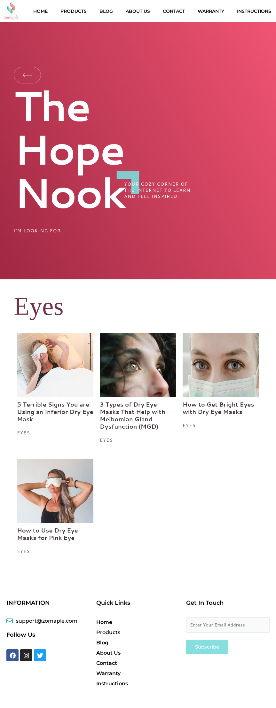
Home (40, 11)
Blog (106, 11)
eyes (23, 433)
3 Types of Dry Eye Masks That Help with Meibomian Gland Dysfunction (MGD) (132, 415)
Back (27, 75)
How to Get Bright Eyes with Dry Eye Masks (218, 408)
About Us (138, 11)
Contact (174, 11)
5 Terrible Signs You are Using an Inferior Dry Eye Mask (55, 411)
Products (73, 11)
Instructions (254, 11)
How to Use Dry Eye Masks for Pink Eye (47, 534)
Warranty (211, 11)
